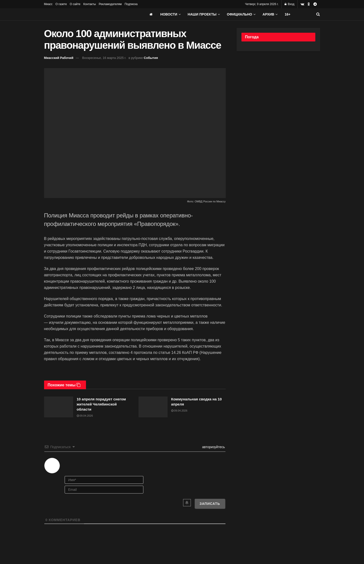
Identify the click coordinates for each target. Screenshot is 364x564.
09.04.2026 (85, 415)
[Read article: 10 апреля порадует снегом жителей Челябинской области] (58, 407)
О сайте (75, 4)
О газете (61, 4)
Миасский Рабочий (59, 58)
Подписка (130, 4)
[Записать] (210, 503)
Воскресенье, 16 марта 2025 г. (104, 58)
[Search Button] (318, 14)
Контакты (89, 4)
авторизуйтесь (213, 447)
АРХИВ (268, 14)
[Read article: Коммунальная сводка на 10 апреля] (153, 407)
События (151, 58)
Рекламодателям (110, 4)
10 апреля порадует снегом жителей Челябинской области (101, 404)
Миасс (48, 4)
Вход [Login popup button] (289, 4)
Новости (168, 14)
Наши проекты (202, 14)
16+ (287, 14)
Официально (239, 14)
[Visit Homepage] (80, 14)
